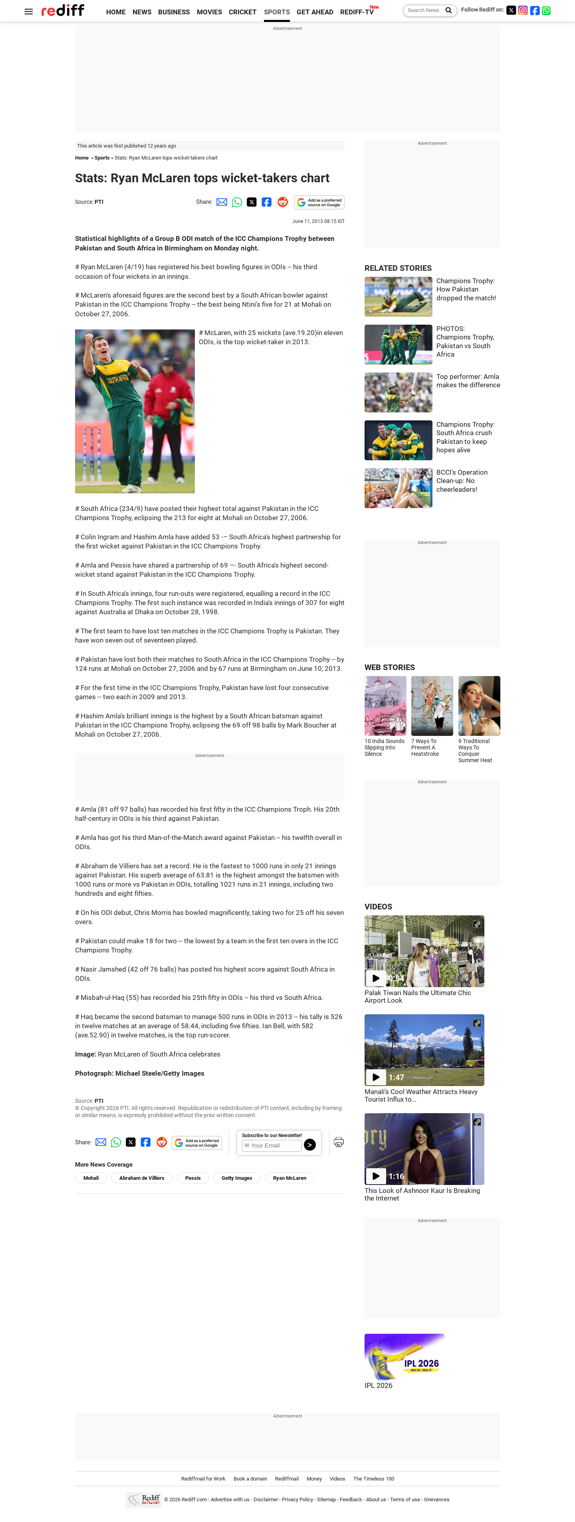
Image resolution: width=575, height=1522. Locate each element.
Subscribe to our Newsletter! (272, 1135)
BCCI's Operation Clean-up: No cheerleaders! (462, 481)
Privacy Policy (297, 1499)
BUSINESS (174, 12)
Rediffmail (287, 1479)
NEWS (142, 12)
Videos (337, 1479)
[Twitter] (511, 10)
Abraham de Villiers (142, 1178)
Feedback (351, 1499)
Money (314, 1479)
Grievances (437, 1499)
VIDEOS (378, 906)
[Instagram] (523, 10)
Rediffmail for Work (203, 1479)
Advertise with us (230, 1499)
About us (376, 1499)
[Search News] (446, 11)
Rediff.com (194, 1499)
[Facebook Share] (266, 201)
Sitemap (326, 1499)
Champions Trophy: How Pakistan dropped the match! (466, 289)
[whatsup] (547, 10)
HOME (116, 12)
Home (82, 158)
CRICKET (243, 12)
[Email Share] (220, 201)
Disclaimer (266, 1499)
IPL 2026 (379, 1386)
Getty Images (237, 1178)
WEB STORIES (390, 667)
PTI (99, 202)
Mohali (91, 1178)
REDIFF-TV (357, 12)
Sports (102, 158)
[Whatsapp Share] (235, 201)
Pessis (193, 1178)
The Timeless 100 (373, 1479)
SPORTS (277, 12)
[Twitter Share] (250, 201)
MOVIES (209, 12)
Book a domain (250, 1479)
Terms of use (405, 1499)
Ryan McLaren (289, 1178)
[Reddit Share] (281, 201)
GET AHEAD (315, 12)
